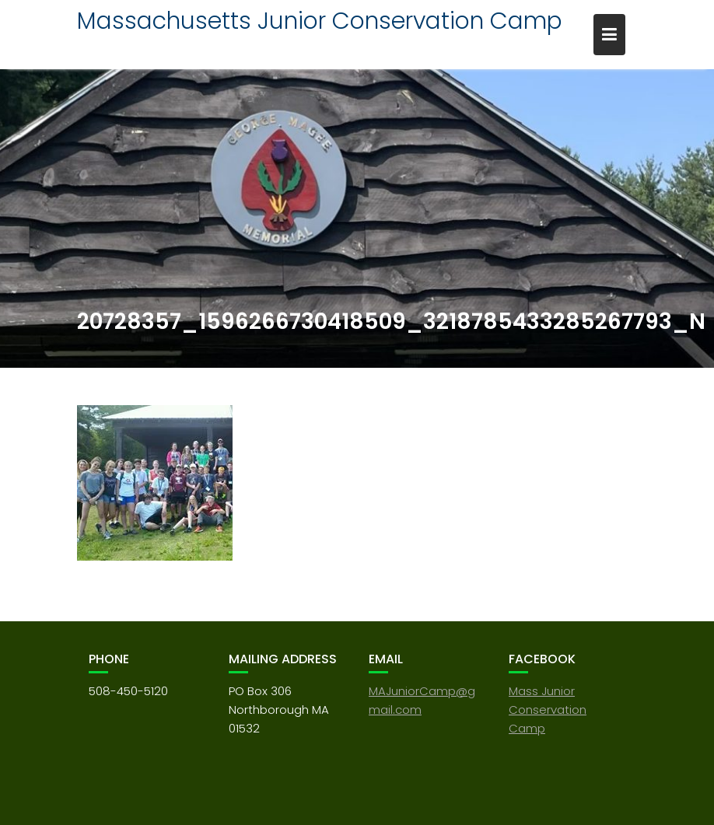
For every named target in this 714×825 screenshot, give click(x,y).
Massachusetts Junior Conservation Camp (319, 21)
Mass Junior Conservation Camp (547, 709)
